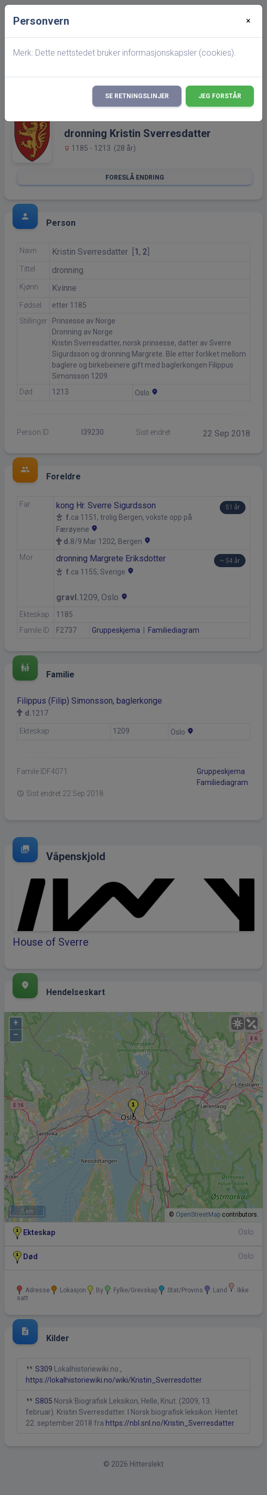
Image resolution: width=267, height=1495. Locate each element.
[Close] (248, 21)
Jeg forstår (219, 96)
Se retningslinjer (137, 96)
